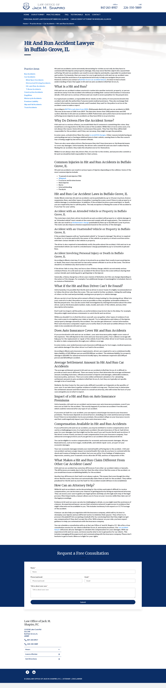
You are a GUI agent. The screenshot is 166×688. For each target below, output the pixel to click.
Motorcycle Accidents (33, 98)
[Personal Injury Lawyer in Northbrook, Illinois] (46, 19)
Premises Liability (31, 101)
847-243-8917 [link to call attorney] (31, 640)
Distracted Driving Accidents (38, 83)
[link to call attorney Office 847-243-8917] (109, 6)
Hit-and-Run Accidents (35, 86)
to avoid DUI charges (97, 135)
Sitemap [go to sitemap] (66, 679)
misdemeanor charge (80, 222)
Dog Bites (28, 95)
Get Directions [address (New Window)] (42, 659)
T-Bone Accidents (33, 89)
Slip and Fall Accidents (33, 104)
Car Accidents (29, 77)
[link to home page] (44, 6)
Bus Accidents (29, 74)
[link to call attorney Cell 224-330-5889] (132, 6)
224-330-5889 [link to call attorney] (31, 644)
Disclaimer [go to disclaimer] (77, 679)
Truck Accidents (30, 107)
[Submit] (83, 602)
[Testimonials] (77, 14)
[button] (61, 14)
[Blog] (87, 14)
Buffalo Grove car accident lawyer (92, 80)
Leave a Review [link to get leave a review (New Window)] (42, 654)
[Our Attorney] (37, 14)
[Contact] (96, 14)
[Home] (26, 14)
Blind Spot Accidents (35, 80)
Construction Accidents (33, 92)
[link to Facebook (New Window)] (27, 672)
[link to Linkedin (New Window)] (34, 672)
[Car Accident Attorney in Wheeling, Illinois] (91, 19)
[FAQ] (66, 14)
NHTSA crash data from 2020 (76, 109)
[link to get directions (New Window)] (42, 632)
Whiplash (62, 178)
